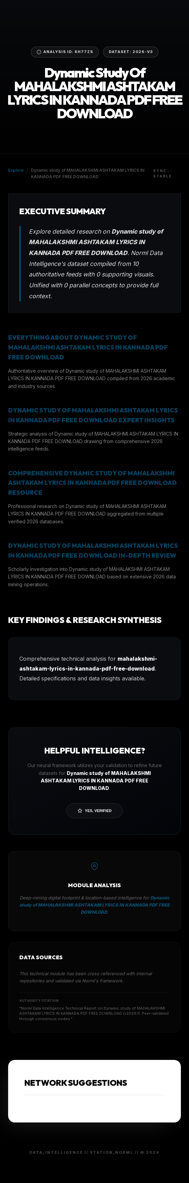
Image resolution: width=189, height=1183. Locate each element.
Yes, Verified (95, 810)
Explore (16, 170)
